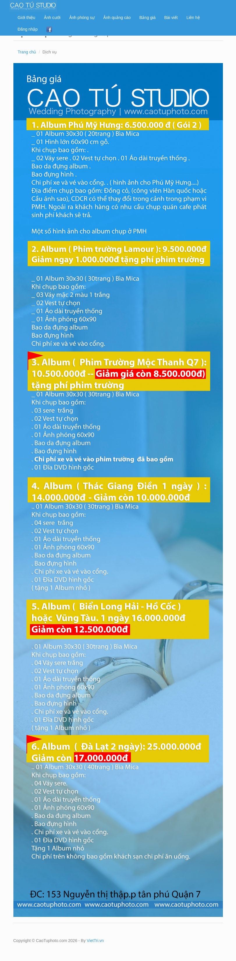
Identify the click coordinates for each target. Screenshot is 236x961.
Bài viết (171, 17)
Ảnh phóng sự (82, 17)
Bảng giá (147, 17)
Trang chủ (27, 52)
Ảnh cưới (52, 17)
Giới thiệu (27, 17)
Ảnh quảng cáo (117, 17)
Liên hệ (193, 17)
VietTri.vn (95, 940)
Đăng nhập (28, 29)
